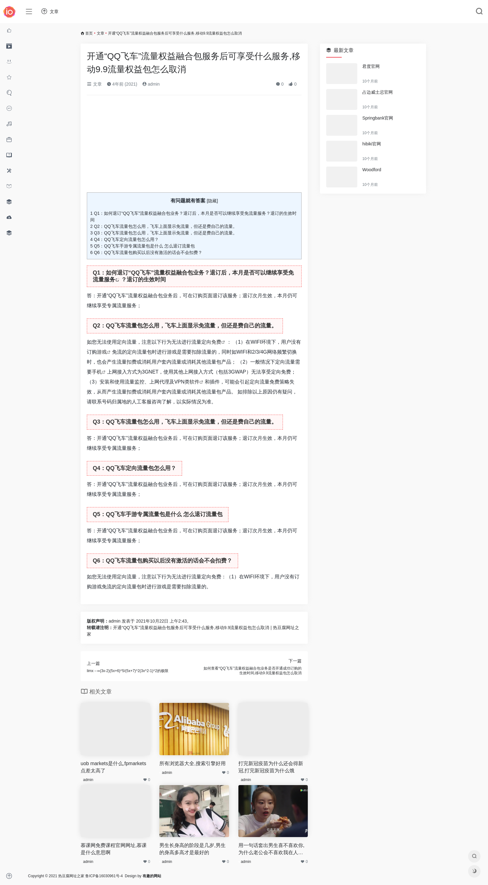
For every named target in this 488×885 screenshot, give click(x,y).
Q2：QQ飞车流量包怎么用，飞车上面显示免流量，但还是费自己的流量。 (163, 226)
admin (151, 84)
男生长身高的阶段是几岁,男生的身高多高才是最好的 (192, 849)
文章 (100, 33)
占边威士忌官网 (377, 92)
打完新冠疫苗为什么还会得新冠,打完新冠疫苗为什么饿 (270, 767)
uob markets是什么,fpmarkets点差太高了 (113, 767)
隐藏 (212, 200)
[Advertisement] (194, 146)
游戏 (102, 352)
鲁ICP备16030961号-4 (104, 876)
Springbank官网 (377, 117)
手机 (97, 371)
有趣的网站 (152, 876)
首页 (89, 33)
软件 (194, 381)
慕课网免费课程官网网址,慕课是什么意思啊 (114, 849)
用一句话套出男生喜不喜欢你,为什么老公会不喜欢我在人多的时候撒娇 (271, 849)
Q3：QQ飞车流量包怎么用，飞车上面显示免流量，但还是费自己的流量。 (163, 232)
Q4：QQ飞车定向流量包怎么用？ (124, 239)
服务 (109, 279)
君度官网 (371, 66)
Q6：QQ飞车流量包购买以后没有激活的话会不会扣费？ (146, 252)
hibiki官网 (371, 143)
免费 (216, 342)
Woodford (371, 169)
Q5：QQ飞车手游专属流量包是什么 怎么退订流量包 (142, 245)
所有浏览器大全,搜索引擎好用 (192, 763)
